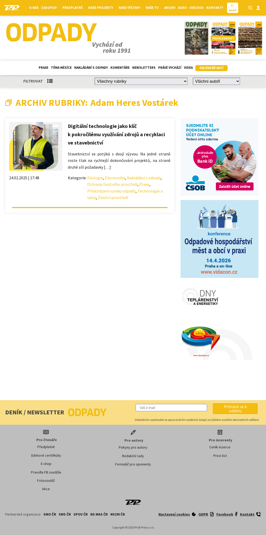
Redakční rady (133, 456)
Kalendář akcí (211, 68)
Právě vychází (169, 67)
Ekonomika (115, 177)
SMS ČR (65, 514)
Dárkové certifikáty (46, 455)
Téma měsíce (61, 67)
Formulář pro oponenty (133, 464)
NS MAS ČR (99, 514)
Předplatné (74, 7)
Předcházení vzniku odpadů (111, 191)
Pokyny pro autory (133, 447)
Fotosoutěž (46, 480)
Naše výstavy (131, 7)
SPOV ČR (81, 514)
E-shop (46, 463)
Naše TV (154, 7)
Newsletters (144, 67)
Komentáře (120, 67)
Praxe (43, 67)
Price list (220, 455)
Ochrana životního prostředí (112, 184)
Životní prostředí (113, 197)
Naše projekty (102, 7)
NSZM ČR (117, 514)
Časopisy (50, 7)
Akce (46, 488)
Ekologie (95, 177)
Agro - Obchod (191, 7)
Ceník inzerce (219, 447)
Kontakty (214, 7)
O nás (34, 7)
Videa (188, 67)
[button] (235, 409)
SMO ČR (49, 514)
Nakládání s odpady (91, 67)
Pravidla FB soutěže (46, 472)
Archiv (169, 7)
